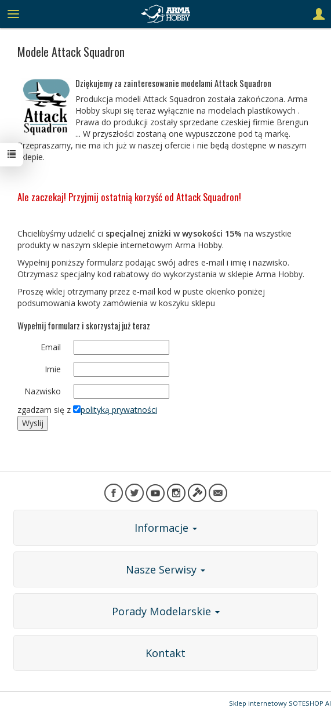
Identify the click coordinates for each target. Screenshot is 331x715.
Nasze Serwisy (165, 569)
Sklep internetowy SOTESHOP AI (280, 703)
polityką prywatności (119, 409)
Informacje (165, 528)
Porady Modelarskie (166, 611)
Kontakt (165, 653)
